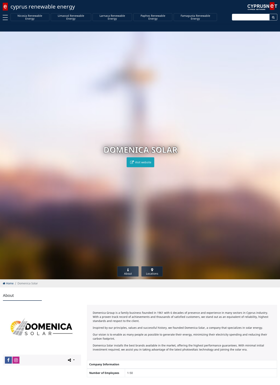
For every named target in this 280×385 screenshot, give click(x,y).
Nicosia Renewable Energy (30, 17)
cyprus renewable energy (42, 6)
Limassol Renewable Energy (71, 17)
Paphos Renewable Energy (153, 17)
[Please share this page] (71, 360)
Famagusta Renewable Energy (195, 17)
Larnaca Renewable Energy (112, 17)
